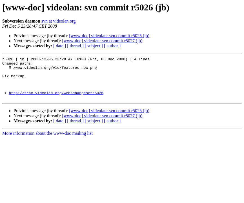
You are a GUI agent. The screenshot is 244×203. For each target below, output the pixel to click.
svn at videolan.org (58, 21)
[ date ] (59, 45)
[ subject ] (94, 45)
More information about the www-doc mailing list (47, 141)
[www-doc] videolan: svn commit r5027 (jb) (102, 40)
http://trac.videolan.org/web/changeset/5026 (56, 100)
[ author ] (112, 45)
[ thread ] (75, 45)
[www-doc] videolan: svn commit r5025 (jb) (109, 35)
